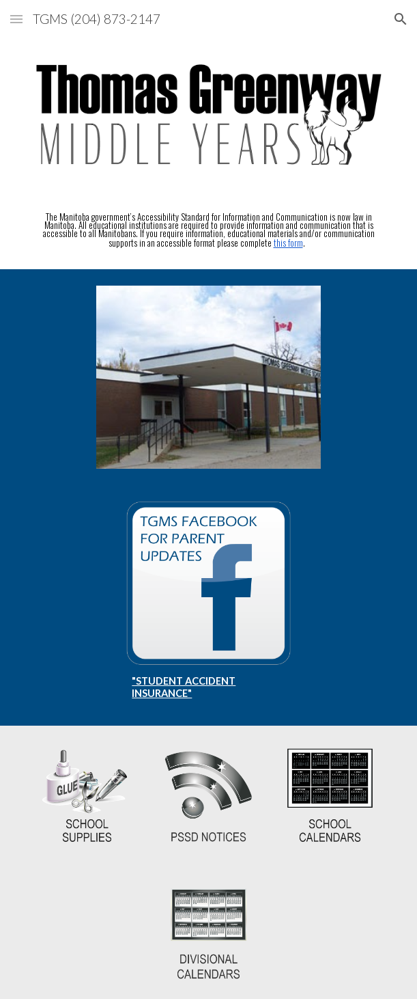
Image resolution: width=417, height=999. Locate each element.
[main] (208, 230)
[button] (16, 19)
